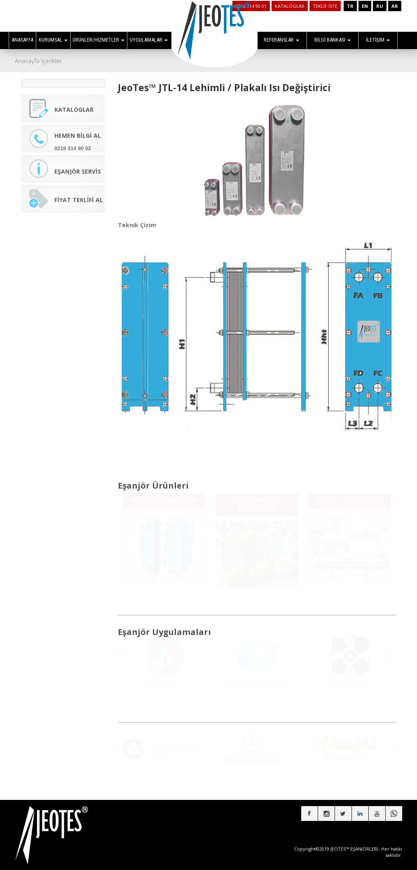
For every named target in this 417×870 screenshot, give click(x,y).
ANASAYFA (22, 40)
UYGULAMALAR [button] (149, 40)
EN (365, 6)
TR (350, 6)
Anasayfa (27, 61)
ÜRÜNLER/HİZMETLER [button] (98, 40)
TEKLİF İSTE (325, 6)
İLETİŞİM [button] (378, 40)
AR (394, 6)
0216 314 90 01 (251, 6)
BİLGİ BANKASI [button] (332, 40)
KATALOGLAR (290, 6)
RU (379, 6)
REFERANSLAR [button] (281, 40)
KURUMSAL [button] (53, 40)
